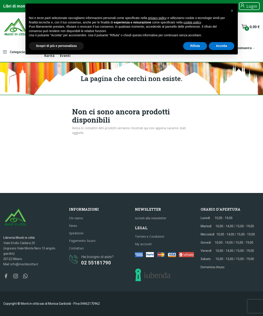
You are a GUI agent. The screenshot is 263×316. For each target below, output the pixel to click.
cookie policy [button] (192, 22)
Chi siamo (76, 218)
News (73, 226)
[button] (232, 10)
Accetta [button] (221, 46)
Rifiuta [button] (195, 46)
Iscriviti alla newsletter (150, 218)
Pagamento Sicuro (82, 241)
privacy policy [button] (157, 18)
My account (143, 244)
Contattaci (76, 248)
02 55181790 (96, 263)
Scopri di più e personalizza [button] (56, 46)
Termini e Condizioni (149, 236)
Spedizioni (76, 233)
